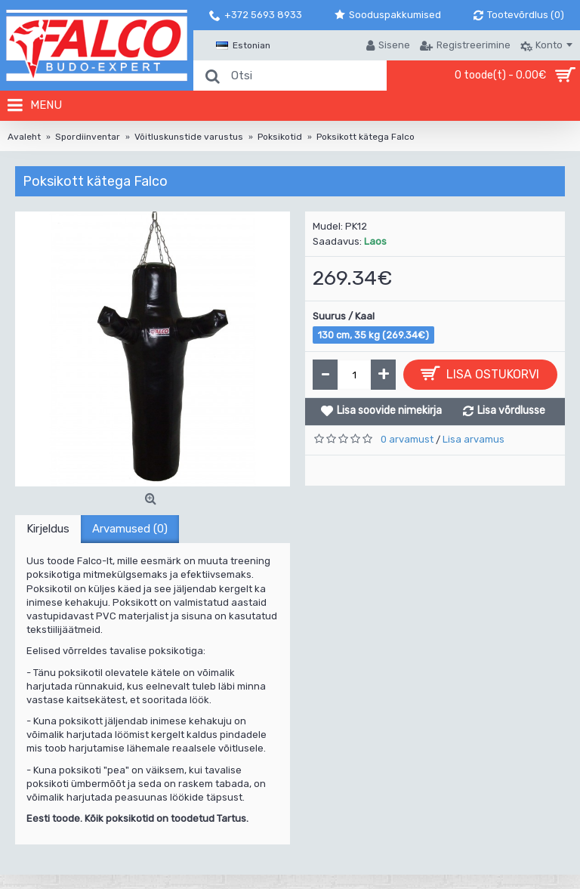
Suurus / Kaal (344, 316)
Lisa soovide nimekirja (389, 410)
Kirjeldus (47, 529)
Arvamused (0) (130, 529)
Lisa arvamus (473, 439)
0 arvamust (407, 439)
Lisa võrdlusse (511, 410)
